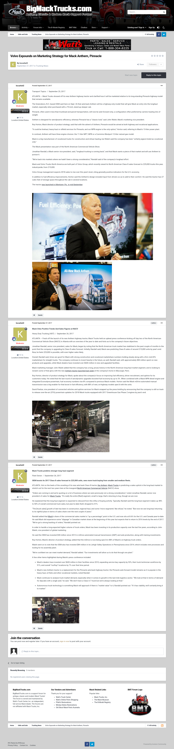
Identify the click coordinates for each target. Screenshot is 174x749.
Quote (40, 315)
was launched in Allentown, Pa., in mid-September (62, 185)
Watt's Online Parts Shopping (67, 700)
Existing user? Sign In (137, 27)
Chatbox (84, 27)
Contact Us (24, 745)
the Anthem (102, 485)
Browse (13, 27)
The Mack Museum (101, 700)
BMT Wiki (72, 27)
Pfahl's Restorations (63, 702)
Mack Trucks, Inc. (101, 697)
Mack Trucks (113, 485)
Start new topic (131, 75)
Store (94, 27)
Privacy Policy (13, 745)
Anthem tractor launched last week (79, 371)
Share (140, 64)
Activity (25, 27)
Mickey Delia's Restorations (66, 705)
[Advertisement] (87, 735)
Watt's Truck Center (63, 697)
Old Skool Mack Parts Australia (68, 707)
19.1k (20, 118)
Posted (42, 86)
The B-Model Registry (56, 27)
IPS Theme (11, 743)
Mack (50, 516)
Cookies (33, 745)
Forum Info (37, 27)
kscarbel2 (24, 63)
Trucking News (42, 66)
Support (105, 27)
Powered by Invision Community (154, 744)
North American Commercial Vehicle (92, 488)
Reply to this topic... (31, 651)
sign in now (64, 641)
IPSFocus (21, 743)
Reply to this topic (153, 75)
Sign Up (152, 27)
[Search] (138, 12)
